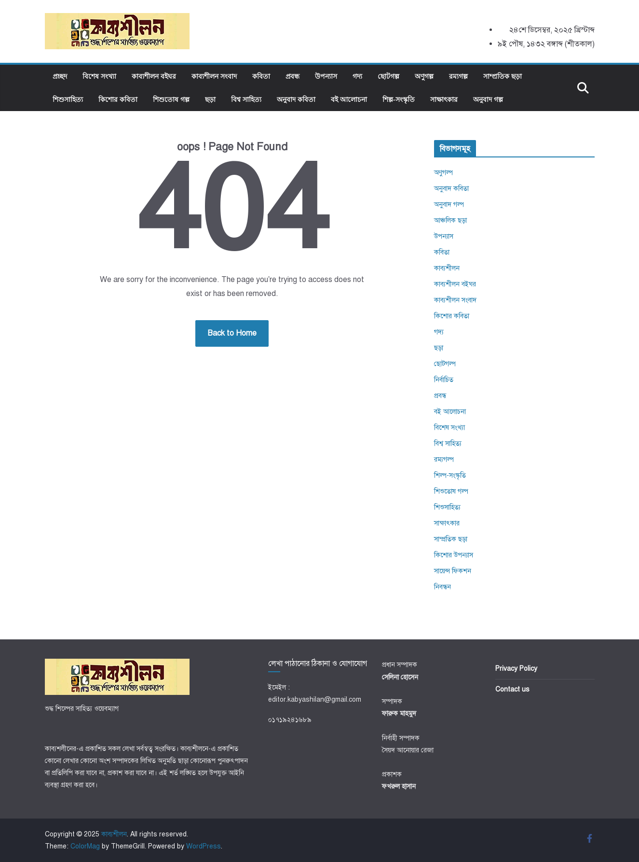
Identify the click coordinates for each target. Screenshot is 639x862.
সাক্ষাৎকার (444, 99)
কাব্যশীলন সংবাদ (214, 76)
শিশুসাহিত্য (68, 99)
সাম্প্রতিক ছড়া (502, 76)
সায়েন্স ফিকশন (452, 571)
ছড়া (210, 99)
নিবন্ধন (442, 587)
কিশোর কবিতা (117, 99)
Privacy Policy (516, 668)
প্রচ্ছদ (60, 76)
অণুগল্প (424, 76)
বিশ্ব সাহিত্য (246, 99)
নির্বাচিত (443, 380)
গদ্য (357, 76)
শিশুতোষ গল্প (171, 99)
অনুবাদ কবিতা (296, 99)
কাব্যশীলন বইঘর (154, 76)
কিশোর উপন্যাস (453, 555)
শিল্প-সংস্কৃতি (398, 99)
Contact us (512, 689)
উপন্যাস (326, 76)
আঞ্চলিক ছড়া (450, 220)
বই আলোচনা (349, 99)
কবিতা (261, 76)
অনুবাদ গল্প (488, 99)
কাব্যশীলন (447, 268)
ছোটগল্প (388, 76)
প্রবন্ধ (292, 76)
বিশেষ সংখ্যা (99, 76)
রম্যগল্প (458, 76)
